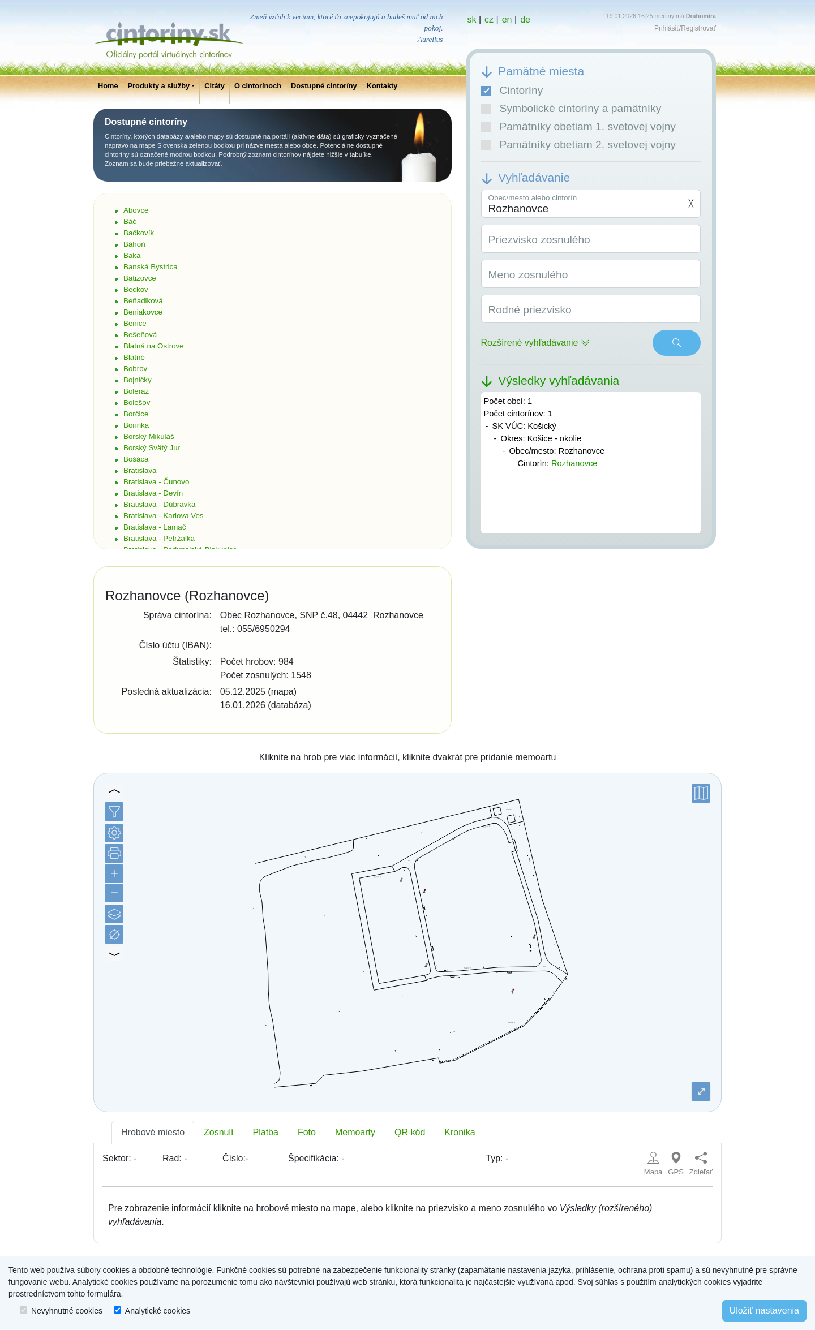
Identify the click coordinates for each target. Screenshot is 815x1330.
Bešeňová (140, 334)
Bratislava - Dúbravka (159, 504)
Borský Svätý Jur (151, 448)
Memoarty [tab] (355, 1132)
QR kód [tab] (409, 1132)
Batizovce (139, 278)
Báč (129, 221)
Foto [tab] (307, 1132)
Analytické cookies (157, 1310)
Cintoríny (512, 90)
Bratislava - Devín (153, 493)
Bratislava (140, 470)
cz (489, 19)
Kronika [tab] (459, 1132)
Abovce (135, 210)
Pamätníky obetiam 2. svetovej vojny (578, 144)
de (525, 19)
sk (472, 19)
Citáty (214, 85)
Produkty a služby (159, 85)
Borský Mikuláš (148, 436)
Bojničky (137, 380)
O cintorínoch (257, 85)
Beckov (135, 289)
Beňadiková (143, 300)
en (507, 19)
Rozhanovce (574, 463)
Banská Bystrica (150, 266)
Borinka (136, 425)
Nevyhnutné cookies (66, 1310)
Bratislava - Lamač (154, 527)
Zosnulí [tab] (218, 1132)
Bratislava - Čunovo (156, 481)
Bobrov (135, 368)
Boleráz (136, 391)
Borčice (135, 414)
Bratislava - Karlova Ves (163, 515)
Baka (131, 255)
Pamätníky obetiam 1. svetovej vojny (578, 126)
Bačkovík (138, 233)
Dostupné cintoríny (324, 85)
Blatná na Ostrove (153, 346)
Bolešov (136, 402)
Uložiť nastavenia (764, 1310)
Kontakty (382, 85)
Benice (135, 323)
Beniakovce (142, 312)
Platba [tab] (265, 1132)
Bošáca (135, 459)
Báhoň (134, 244)
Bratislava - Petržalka (159, 538)
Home (108, 85)
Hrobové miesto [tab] (153, 1132)
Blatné (134, 357)
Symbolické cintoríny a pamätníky (571, 108)
